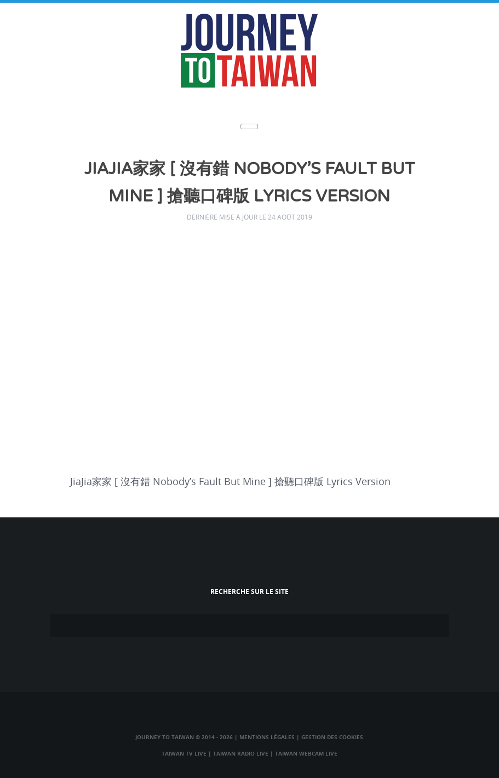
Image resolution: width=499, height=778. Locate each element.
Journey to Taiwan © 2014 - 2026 (184, 737)
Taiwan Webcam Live (306, 753)
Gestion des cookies (332, 737)
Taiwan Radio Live (240, 753)
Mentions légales (267, 737)
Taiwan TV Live (184, 753)
